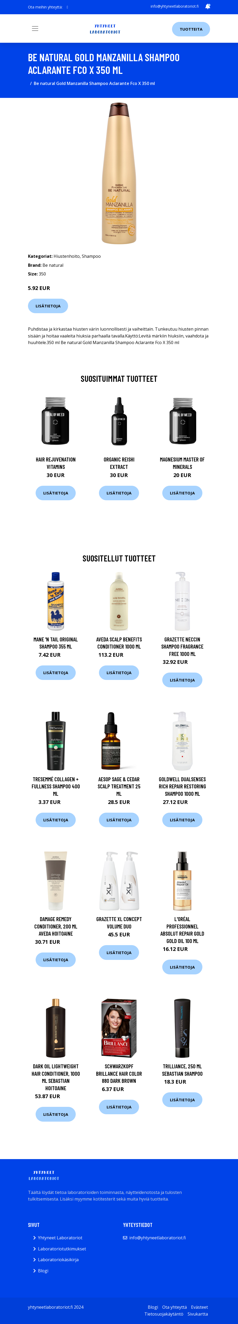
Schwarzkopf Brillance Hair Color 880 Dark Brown (119, 1073)
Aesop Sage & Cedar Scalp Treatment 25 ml (119, 786)
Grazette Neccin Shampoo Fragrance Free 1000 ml (182, 646)
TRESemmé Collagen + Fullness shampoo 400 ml (56, 786)
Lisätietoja (48, 305)
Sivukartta (198, 1314)
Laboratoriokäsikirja (58, 1260)
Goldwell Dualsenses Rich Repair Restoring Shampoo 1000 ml (182, 786)
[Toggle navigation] (35, 28)
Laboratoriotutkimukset (62, 1249)
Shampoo (91, 256)
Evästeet (199, 1307)
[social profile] (67, 7)
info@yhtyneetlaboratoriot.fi (175, 6)
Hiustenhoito (67, 256)
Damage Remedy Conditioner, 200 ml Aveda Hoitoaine (55, 926)
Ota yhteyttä (174, 1307)
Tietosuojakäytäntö (163, 1314)
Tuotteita (191, 29)
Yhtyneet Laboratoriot (60, 1238)
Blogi (43, 1271)
